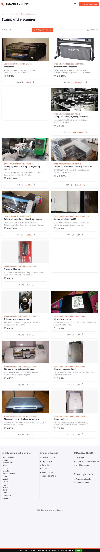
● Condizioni (45, 465)
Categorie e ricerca (42, 30)
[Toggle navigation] (75, 4)
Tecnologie (14, 14)
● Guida (43, 468)
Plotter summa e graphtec (65, 66)
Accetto (78, 550)
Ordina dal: (7, 30)
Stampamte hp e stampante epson (19, 369)
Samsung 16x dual (12, 269)
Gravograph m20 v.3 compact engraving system (22, 167)
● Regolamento (46, 461)
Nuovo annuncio (89, 4)
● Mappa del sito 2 (48, 476)
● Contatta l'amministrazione (86, 461)
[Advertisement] (25, 104)
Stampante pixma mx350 (65, 219)
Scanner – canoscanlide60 (65, 369)
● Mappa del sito (47, 472)
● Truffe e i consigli (48, 457)
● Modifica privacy (82, 465)
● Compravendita (81, 482)
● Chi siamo (79, 457)
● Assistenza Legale (82, 479)
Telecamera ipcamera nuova (16, 319)
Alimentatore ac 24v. (63, 319)
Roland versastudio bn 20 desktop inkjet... (23, 219)
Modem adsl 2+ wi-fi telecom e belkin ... (21, 419)
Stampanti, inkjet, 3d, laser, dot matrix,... (72, 116)
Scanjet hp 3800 (61, 419)
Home (4, 14)
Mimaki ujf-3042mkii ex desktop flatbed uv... (73, 166)
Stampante (9, 66)
